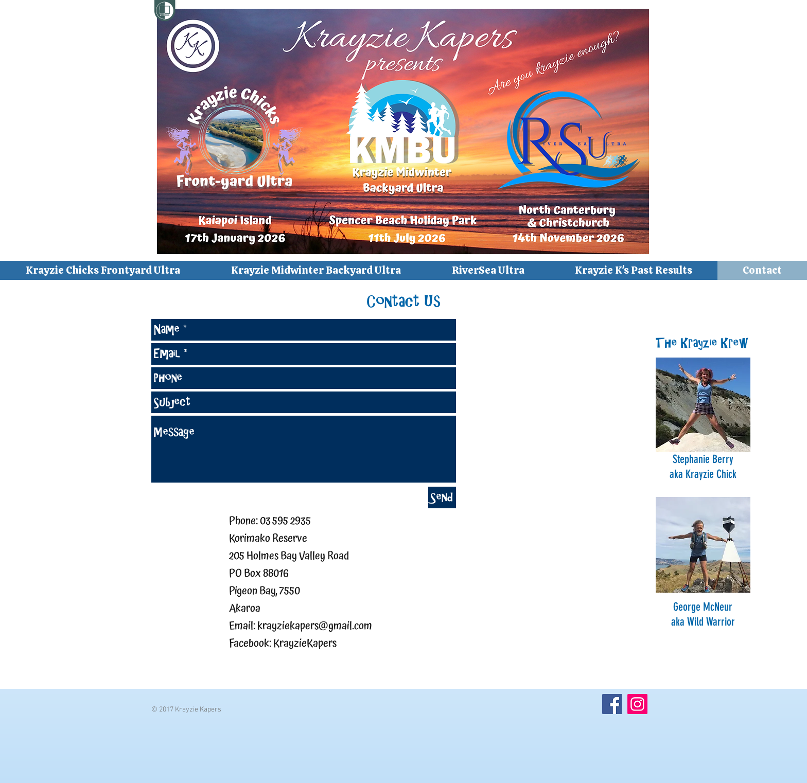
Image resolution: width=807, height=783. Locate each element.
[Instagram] (637, 704)
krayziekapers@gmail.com (314, 626)
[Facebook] (612, 704)
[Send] (442, 497)
